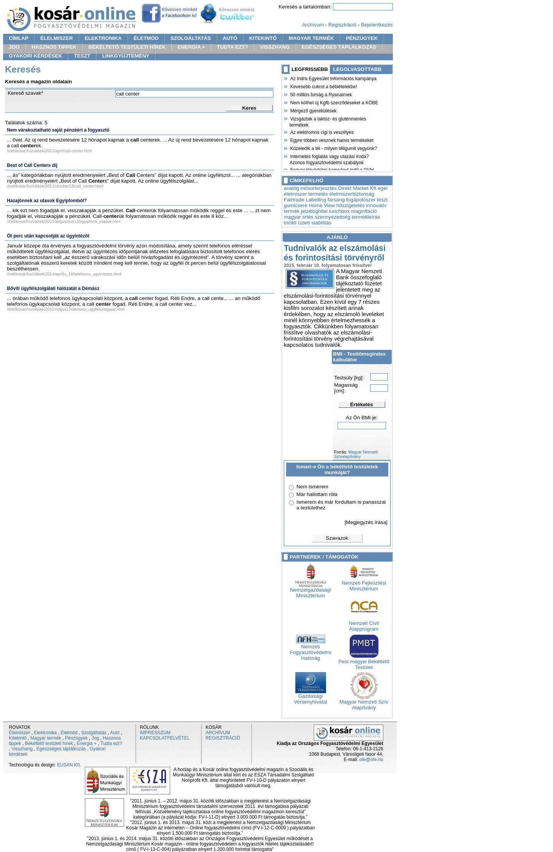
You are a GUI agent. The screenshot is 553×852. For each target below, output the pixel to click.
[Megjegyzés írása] (365, 522)
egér (382, 188)
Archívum (313, 25)
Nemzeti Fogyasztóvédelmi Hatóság (310, 650)
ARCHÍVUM (217, 732)
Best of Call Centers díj (32, 165)
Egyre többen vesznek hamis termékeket (331, 139)
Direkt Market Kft (357, 188)
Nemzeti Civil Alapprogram (364, 624)
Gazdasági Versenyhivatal (310, 697)
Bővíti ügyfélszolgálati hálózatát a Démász (53, 288)
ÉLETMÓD (146, 38)
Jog (95, 738)
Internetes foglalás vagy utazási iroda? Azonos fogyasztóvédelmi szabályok (329, 158)
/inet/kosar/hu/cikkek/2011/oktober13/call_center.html (55, 186)
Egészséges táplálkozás (61, 748)
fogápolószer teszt (366, 200)
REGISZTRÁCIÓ (222, 738)
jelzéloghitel (314, 211)
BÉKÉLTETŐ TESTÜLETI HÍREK (127, 47)
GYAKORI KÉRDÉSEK (35, 56)
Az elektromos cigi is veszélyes (322, 131)
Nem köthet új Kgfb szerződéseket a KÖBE (334, 102)
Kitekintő (17, 738)
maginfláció (364, 211)
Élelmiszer (19, 732)
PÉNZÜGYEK (362, 38)
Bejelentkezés (377, 25)
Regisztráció (342, 25)
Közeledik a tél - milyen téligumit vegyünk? (333, 148)
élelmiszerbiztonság (351, 194)
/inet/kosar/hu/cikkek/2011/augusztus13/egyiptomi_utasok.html (64, 221)
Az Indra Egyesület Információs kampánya (333, 78)
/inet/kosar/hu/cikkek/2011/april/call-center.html (49, 150)
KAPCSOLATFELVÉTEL (165, 738)
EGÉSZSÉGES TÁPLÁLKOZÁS (339, 47)
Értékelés (361, 404)
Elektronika (45, 732)
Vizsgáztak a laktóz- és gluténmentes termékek (328, 121)
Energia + (87, 743)
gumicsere (295, 205)
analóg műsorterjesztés (310, 188)
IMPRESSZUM (155, 732)
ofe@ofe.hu (371, 759)
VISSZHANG (275, 47)
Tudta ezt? (111, 743)
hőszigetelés (350, 205)
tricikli (290, 223)
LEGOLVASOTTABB (357, 69)
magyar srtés (298, 217)
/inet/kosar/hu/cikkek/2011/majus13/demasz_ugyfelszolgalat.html (65, 309)
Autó (115, 732)
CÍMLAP (18, 38)
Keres (249, 108)
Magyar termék (45, 738)
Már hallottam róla (317, 494)
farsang (336, 200)
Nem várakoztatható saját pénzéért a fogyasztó (58, 130)
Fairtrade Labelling (305, 200)
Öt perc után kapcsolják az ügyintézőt (48, 236)
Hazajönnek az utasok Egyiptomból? (47, 200)
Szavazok (337, 538)
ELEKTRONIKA (103, 38)
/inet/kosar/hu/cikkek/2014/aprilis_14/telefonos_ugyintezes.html (64, 274)
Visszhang (22, 748)
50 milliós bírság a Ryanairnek (321, 94)
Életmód (69, 732)
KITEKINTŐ (263, 38)
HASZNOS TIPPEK (53, 47)
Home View (322, 205)
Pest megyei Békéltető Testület (363, 662)
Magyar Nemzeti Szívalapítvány (356, 454)
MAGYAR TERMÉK (311, 38)
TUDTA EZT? (232, 47)
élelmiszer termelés (306, 194)
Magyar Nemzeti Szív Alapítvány (363, 702)
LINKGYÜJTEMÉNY (125, 56)
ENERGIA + (191, 47)
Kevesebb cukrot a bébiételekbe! (323, 86)
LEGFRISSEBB (309, 69)
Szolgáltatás (93, 732)
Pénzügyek (76, 738)
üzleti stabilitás (314, 223)
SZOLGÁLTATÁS (191, 38)
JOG (14, 47)
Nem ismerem (312, 486)
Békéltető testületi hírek (49, 743)
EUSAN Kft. (69, 765)
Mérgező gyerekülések (313, 110)
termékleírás (366, 217)
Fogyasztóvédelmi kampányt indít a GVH (332, 169)
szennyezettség (333, 217)
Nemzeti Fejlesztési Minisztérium (364, 583)
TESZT (82, 56)
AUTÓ (230, 38)
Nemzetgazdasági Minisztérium (310, 590)
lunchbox (339, 211)
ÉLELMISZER (56, 38)
